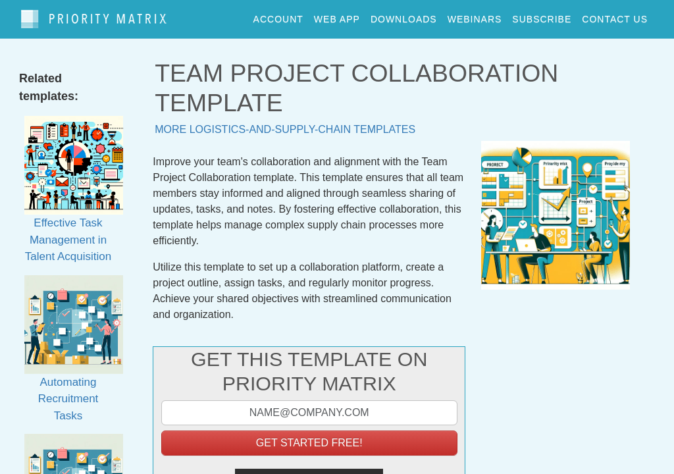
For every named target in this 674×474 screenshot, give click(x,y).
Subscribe (541, 16)
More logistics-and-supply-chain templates (285, 123)
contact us (615, 16)
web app (337, 16)
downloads (404, 16)
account (278, 16)
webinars (475, 16)
